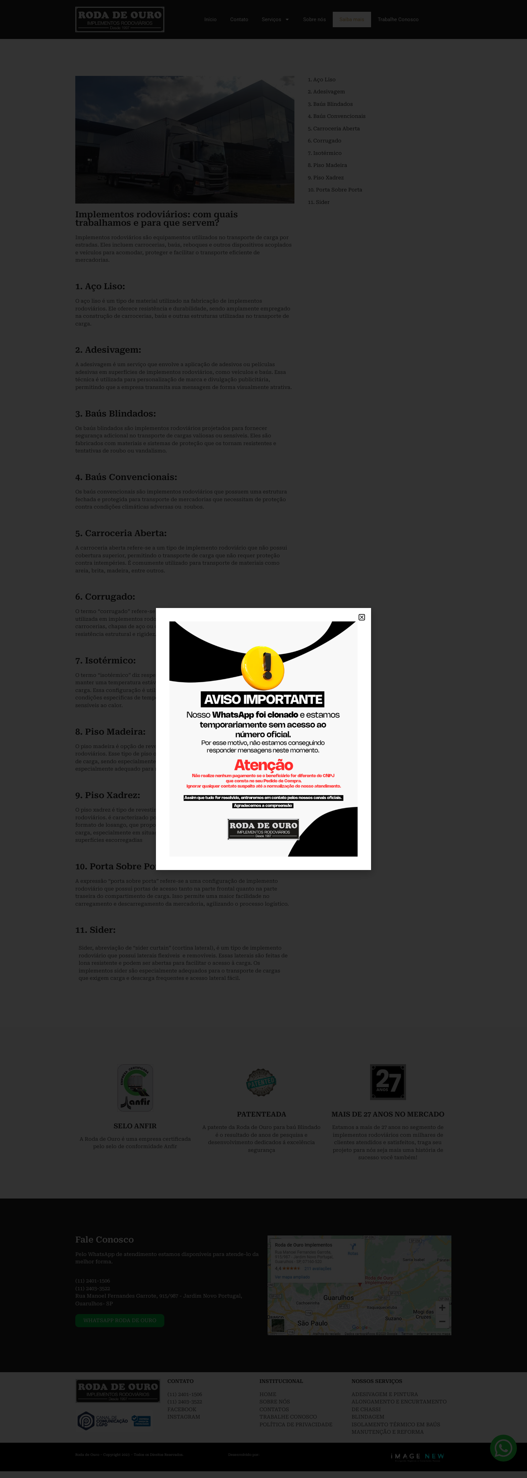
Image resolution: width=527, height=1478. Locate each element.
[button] (361, 617)
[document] (263, 739)
